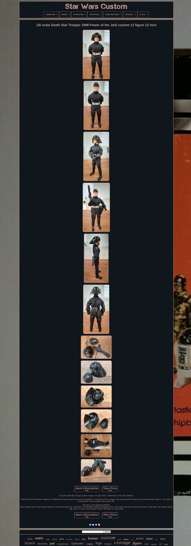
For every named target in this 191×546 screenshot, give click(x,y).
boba (166, 544)
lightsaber (77, 543)
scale (30, 538)
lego (99, 543)
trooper (107, 543)
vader (48, 539)
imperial (154, 544)
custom (108, 538)
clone (149, 538)
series (140, 538)
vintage (122, 543)
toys (156, 539)
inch (61, 539)
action (54, 539)
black (30, 543)
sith (160, 544)
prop (119, 539)
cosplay (89, 544)
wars (39, 538)
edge (132, 539)
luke (84, 539)
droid (146, 544)
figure (137, 543)
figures (77, 539)
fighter (126, 539)
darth (162, 538)
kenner (93, 538)
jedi (52, 543)
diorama (42, 543)
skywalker (69, 539)
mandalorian (63, 544)
